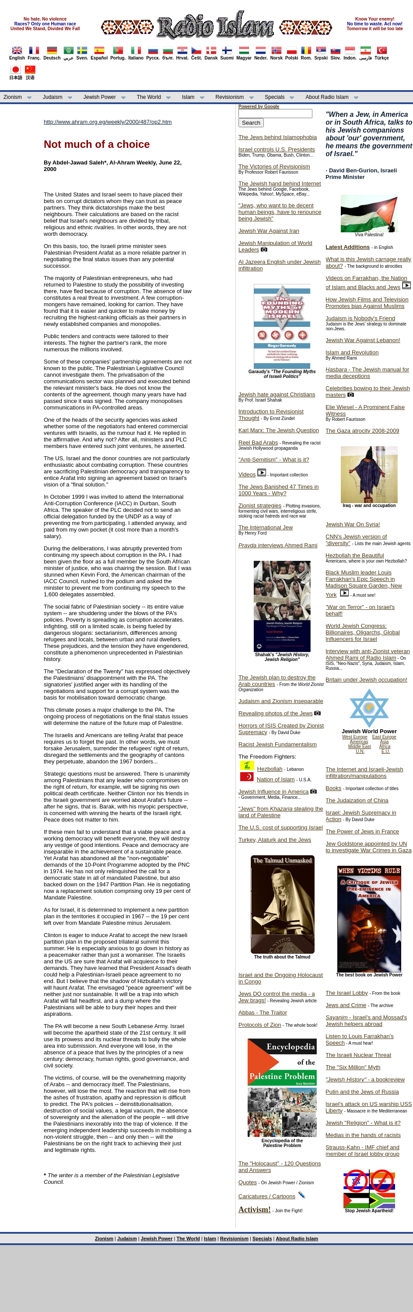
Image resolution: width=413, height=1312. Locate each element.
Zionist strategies (259, 505)
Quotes (247, 1182)
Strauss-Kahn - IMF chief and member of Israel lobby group (362, 1150)
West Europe (355, 737)
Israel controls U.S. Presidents (276, 149)
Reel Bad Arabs (258, 442)
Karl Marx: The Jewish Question (278, 430)
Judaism (53, 97)
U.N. (360, 751)
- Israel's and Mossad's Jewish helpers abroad (366, 1020)
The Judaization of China (357, 800)
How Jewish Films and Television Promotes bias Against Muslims (367, 302)
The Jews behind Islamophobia (277, 137)
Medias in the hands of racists (363, 1135)
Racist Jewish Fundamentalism (277, 744)
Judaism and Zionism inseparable (280, 701)
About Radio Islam (327, 97)
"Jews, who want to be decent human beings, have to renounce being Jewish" (279, 212)
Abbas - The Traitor (262, 1012)
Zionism (13, 97)
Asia (384, 741)
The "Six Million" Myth (353, 1067)
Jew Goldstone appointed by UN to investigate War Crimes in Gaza (369, 847)
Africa (385, 746)
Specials (274, 97)
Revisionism (230, 97)
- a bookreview (365, 1079)
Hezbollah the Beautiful (355, 555)
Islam (188, 97)
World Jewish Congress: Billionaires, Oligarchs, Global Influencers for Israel (363, 632)
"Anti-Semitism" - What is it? (273, 459)
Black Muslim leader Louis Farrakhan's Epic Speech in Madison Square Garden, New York (364, 583)
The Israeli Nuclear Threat (358, 1055)
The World (149, 97)
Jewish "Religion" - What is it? (363, 1123)
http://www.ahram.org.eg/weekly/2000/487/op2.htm (108, 122)
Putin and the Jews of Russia (362, 1091)
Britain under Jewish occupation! (366, 679)
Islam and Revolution (352, 352)
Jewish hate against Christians (276, 394)
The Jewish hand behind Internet (279, 183)
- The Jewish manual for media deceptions (367, 372)
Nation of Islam (276, 779)
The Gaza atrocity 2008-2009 (362, 430)
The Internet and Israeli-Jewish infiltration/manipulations (364, 772)
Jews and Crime (346, 1005)
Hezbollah (270, 769)
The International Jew (265, 527)
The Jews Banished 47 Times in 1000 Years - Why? (278, 490)
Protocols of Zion (259, 1025)
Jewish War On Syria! (353, 524)
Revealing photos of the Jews (275, 713)
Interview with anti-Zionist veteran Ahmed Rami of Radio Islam (368, 654)
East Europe (384, 737)
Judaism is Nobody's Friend (360, 318)
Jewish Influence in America (273, 791)
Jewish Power (100, 97)
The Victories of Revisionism (274, 166)
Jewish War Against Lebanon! (363, 340)
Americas (359, 741)
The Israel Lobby (347, 993)
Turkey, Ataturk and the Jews (274, 839)
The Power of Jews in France (362, 831)
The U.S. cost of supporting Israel (280, 827)
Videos (247, 474)
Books (333, 788)
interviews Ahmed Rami (278, 545)
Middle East (359, 746)
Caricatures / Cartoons (266, 1196)
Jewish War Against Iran (268, 230)
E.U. (386, 751)
